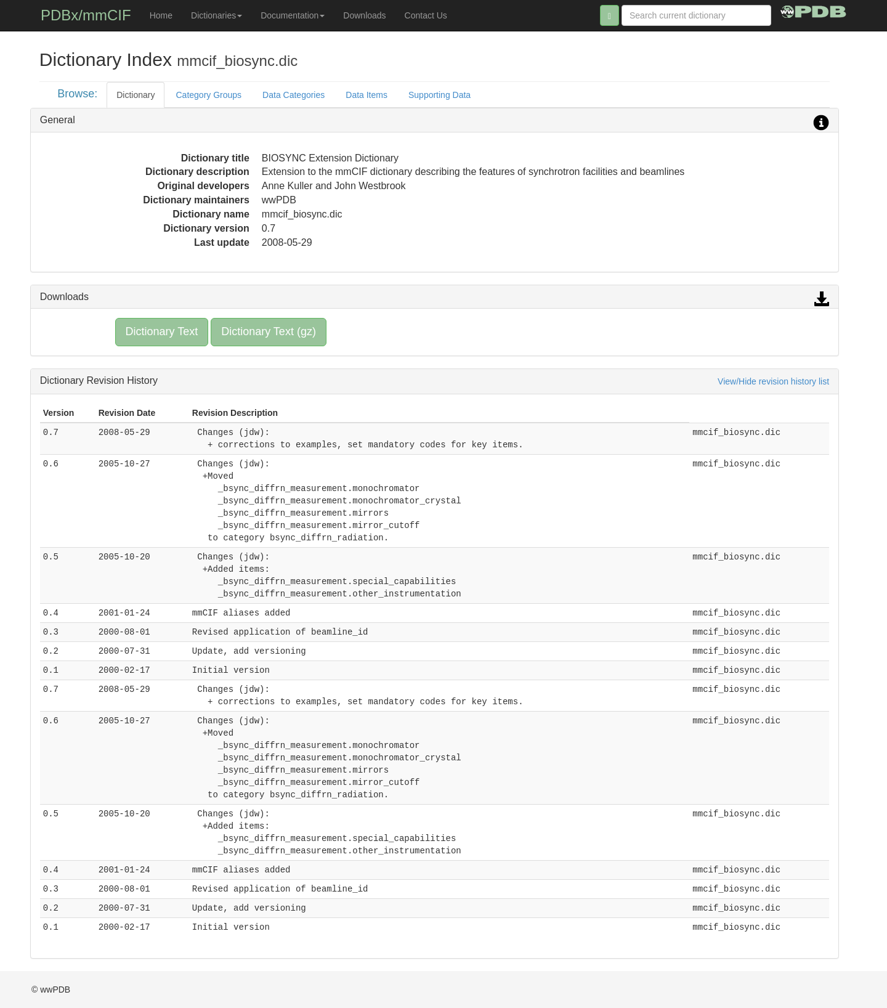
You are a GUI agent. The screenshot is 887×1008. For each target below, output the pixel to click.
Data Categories (293, 95)
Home (161, 15)
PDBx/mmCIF (86, 15)
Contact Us (426, 15)
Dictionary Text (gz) (268, 331)
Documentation (293, 15)
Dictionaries (216, 15)
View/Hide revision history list (773, 381)
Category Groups (208, 95)
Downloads (364, 15)
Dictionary (135, 95)
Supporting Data (439, 95)
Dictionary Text (162, 331)
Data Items (366, 95)
